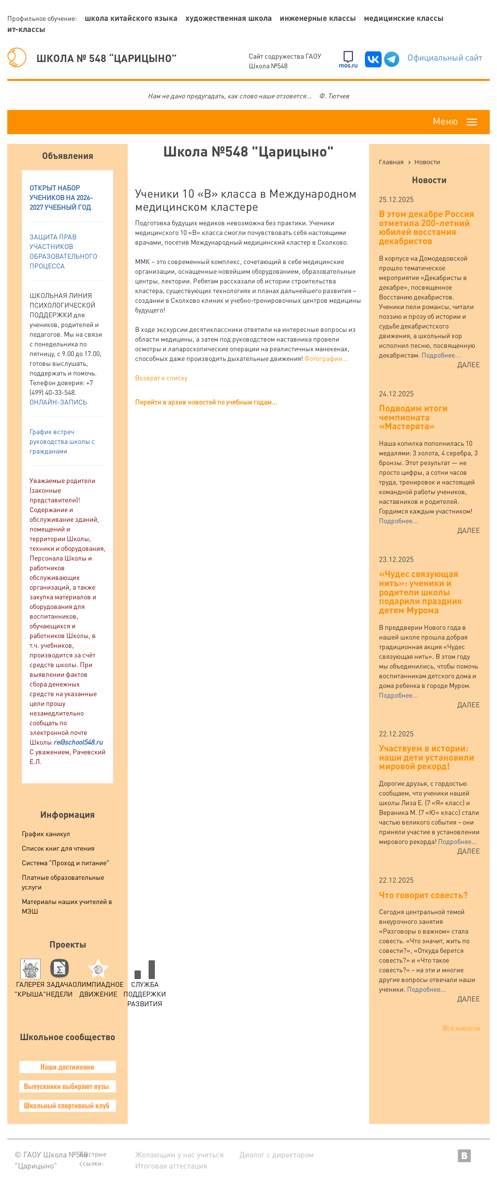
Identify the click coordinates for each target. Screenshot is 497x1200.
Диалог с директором (277, 1154)
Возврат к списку (161, 377)
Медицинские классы (404, 18)
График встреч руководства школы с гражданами (62, 441)
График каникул (46, 833)
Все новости (461, 1027)
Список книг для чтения (58, 847)
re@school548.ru (78, 741)
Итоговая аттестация (171, 1165)
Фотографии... (326, 358)
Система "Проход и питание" (65, 862)
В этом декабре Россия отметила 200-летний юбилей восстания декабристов (426, 227)
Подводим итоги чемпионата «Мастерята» (413, 416)
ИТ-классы (26, 29)
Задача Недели (59, 980)
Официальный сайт (444, 56)
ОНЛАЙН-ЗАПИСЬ (58, 401)
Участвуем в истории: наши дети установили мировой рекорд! (426, 756)
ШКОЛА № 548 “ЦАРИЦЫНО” (92, 57)
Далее (468, 364)
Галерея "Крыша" (30, 980)
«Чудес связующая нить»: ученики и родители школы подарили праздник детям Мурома (420, 591)
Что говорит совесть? (423, 894)
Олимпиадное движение (98, 980)
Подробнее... (441, 354)
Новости (429, 179)
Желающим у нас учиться (179, 1154)
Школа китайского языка (131, 18)
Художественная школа (228, 18)
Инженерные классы (318, 18)
